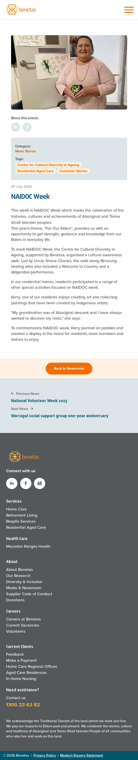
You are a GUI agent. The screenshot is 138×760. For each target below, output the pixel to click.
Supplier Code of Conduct (29, 594)
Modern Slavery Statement (81, 755)
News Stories (25, 151)
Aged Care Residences (26, 672)
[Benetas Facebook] (25, 483)
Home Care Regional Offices (31, 666)
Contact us (16, 698)
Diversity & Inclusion (24, 582)
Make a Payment (21, 660)
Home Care (16, 509)
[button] (39, 483)
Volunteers (15, 631)
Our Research (18, 576)
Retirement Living (21, 515)
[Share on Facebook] (27, 127)
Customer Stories (73, 171)
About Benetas (19, 569)
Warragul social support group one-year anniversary (59, 416)
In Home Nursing (21, 679)
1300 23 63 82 (23, 704)
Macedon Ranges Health (28, 546)
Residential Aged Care (35, 171)
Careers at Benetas (23, 619)
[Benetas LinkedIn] (11, 483)
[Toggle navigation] (128, 10)
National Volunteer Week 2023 (39, 401)
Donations (15, 600)
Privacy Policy (44, 755)
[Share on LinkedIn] (15, 127)
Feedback (15, 654)
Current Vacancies (22, 625)
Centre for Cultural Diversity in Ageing (48, 164)
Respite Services (21, 521)
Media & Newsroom (23, 588)
